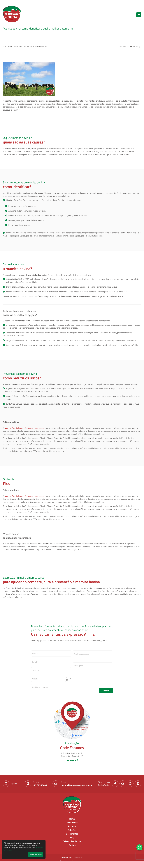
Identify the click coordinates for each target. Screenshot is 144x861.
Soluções (72, 830)
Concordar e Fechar (35, 854)
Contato (72, 845)
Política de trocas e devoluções (72, 857)
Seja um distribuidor (72, 841)
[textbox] (93, 654)
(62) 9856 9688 (40, 785)
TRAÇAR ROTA (72, 760)
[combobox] (93, 655)
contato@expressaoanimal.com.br (77, 785)
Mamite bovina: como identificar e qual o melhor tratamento (28, 46)
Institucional (72, 822)
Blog (4, 46)
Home (72, 818)
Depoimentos (72, 833)
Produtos (72, 826)
